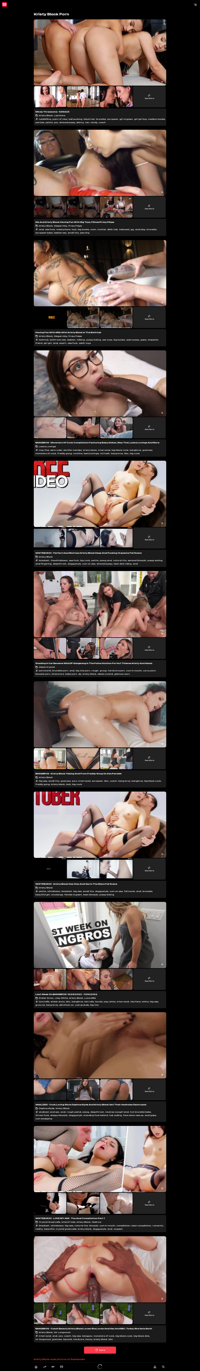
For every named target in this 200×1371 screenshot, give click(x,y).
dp (79, 674)
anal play (140, 229)
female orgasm (73, 894)
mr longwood (43, 1339)
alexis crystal (105, 674)
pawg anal (106, 560)
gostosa (147, 450)
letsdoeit (44, 560)
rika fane (135, 1001)
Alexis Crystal (47, 667)
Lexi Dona (59, 115)
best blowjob (90, 894)
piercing (84, 233)
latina (145, 1001)
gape (143, 340)
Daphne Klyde (46, 1108)
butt (74, 229)
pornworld (45, 670)
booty (88, 1339)
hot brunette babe (140, 1112)
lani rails (89, 1001)
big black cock (120, 450)
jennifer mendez (72, 450)
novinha (77, 453)
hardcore (78, 1339)
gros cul (40, 1005)
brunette (101, 119)
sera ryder (56, 450)
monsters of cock (45, 453)
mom (93, 229)
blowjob (93, 1225)
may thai (44, 450)
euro (74, 781)
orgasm (118, 1229)
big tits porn (83, 670)
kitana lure (58, 674)
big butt (67, 1339)
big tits (94, 1005)
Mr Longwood (62, 1332)
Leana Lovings (47, 446)
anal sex (54, 1112)
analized (43, 1112)
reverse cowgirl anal (117, 1112)
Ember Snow (46, 998)
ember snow (58, 1001)
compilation (123, 1225)
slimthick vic (66, 1005)
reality (39, 1229)
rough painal (74, 1112)
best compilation (141, 1225)
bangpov (87, 1336)
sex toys (107, 340)
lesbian (71, 340)
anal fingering (43, 564)
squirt (62, 343)
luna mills (44, 1001)
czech (102, 122)
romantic (157, 1225)
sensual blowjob (137, 560)
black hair (89, 119)
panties (39, 122)
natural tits (119, 560)
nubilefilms (45, 119)
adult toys (85, 343)
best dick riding (123, 564)
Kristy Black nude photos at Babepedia (59, 1359)
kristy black (90, 450)
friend (38, 343)
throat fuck (42, 1115)
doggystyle (74, 564)
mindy (94, 122)
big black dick (141, 1336)
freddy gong (64, 453)
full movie (129, 891)
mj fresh (105, 453)
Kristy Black (46, 115)
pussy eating (154, 560)
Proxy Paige (75, 226)
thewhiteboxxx (59, 560)
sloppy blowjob (58, 1115)
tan (87, 122)
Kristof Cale (68, 1222)
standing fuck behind (95, 1115)
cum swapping (43, 1118)
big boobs (83, 229)
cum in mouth (134, 670)
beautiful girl (42, 894)
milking (81, 340)
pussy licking (93, 340)
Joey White (61, 998)
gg (132, 229)
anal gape (150, 1115)
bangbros (135, 450)
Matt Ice (96, 1222)
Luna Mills (90, 998)
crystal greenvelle (66, 1229)
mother (101, 229)
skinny (80, 122)
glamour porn (122, 674)
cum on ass (88, 564)
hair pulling (115, 1115)
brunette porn (60, 670)
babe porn (71, 674)
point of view (59, 119)
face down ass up (133, 1115)
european (112, 119)
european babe (44, 233)
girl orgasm (126, 119)
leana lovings (91, 453)
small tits (73, 233)
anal (41, 229)
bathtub (43, 340)
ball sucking (75, 119)
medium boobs (156, 119)
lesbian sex (60, 233)
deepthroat (59, 564)
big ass (43, 781)
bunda (98, 1001)
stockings (57, 894)
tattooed (124, 229)
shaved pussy (67, 122)
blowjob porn (42, 674)
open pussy (132, 340)
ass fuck (50, 229)
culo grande (82, 1005)
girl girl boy (140, 119)
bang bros (117, 453)
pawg (86, 1112)
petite (49, 122)
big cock (135, 453)
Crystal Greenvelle (49, 1222)
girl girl (48, 343)
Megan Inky (60, 226)
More (100, 1350)
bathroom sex (58, 340)
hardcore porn (116, 670)
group (103, 670)
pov (56, 122)
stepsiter (153, 340)
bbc (126, 453)
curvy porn (149, 670)
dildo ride (112, 229)
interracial (104, 450)
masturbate (63, 229)
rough (94, 670)
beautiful (49, 1229)
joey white (109, 1001)
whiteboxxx (53, 891)
